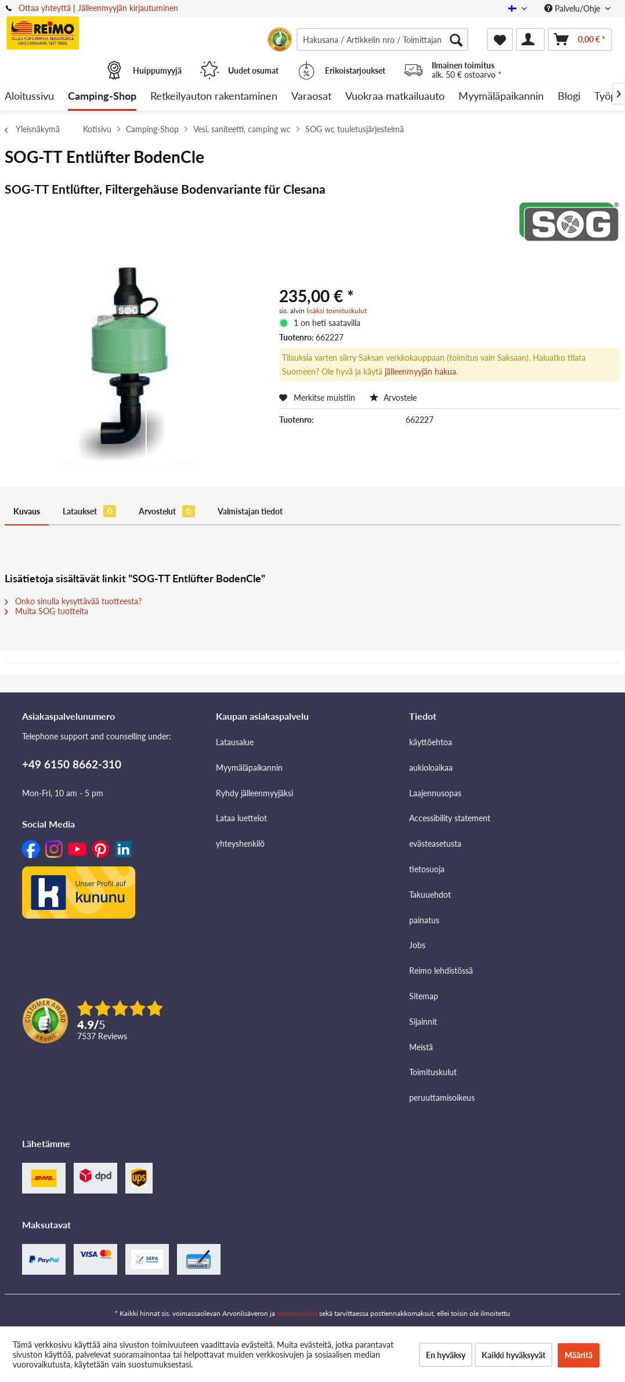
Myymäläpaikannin (249, 767)
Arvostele (393, 397)
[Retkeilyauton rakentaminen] (213, 96)
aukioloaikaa (431, 767)
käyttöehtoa (430, 742)
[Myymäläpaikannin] (501, 96)
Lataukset (89, 511)
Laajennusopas (435, 793)
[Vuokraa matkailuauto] (395, 96)
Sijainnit (423, 1021)
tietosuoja (427, 869)
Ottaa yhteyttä (45, 8)
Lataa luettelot (241, 818)
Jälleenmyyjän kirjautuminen (128, 8)
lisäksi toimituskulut (336, 310)
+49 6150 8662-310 (71, 764)
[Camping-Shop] (102, 96)
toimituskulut (297, 1313)
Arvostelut (167, 511)
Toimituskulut (433, 1072)
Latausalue (235, 742)
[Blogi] (569, 96)
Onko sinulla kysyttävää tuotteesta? (73, 601)
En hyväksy (445, 1355)
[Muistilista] (500, 39)
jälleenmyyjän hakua (420, 371)
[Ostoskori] (580, 39)
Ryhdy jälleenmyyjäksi (254, 793)
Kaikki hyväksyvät (513, 1355)
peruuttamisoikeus (442, 1097)
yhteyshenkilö (240, 843)
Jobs (417, 945)
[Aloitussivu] (29, 96)
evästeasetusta (435, 843)
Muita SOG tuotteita (46, 611)
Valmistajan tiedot (250, 511)
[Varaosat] (311, 96)
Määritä (579, 1355)
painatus (424, 920)
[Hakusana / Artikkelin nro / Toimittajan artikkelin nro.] (382, 39)
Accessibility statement (449, 818)
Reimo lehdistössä (441, 970)
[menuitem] (382, 39)
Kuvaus (26, 511)
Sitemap (423, 996)
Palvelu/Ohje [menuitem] (573, 8)
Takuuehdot (430, 894)
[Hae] (456, 39)
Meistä (421, 1047)
